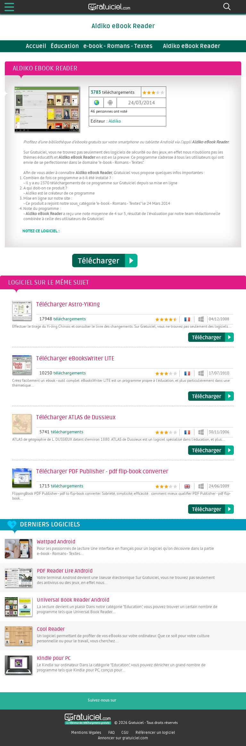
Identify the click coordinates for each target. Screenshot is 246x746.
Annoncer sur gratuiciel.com (123, 738)
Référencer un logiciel (155, 732)
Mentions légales (86, 732)
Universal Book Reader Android (73, 600)
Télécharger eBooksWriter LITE (211, 396)
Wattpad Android (56, 542)
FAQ (111, 732)
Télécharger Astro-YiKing (211, 337)
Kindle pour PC (54, 658)
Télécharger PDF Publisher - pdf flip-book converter (211, 509)
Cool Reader (51, 629)
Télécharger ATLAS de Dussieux (211, 450)
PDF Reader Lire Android (65, 571)
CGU (124, 732)
